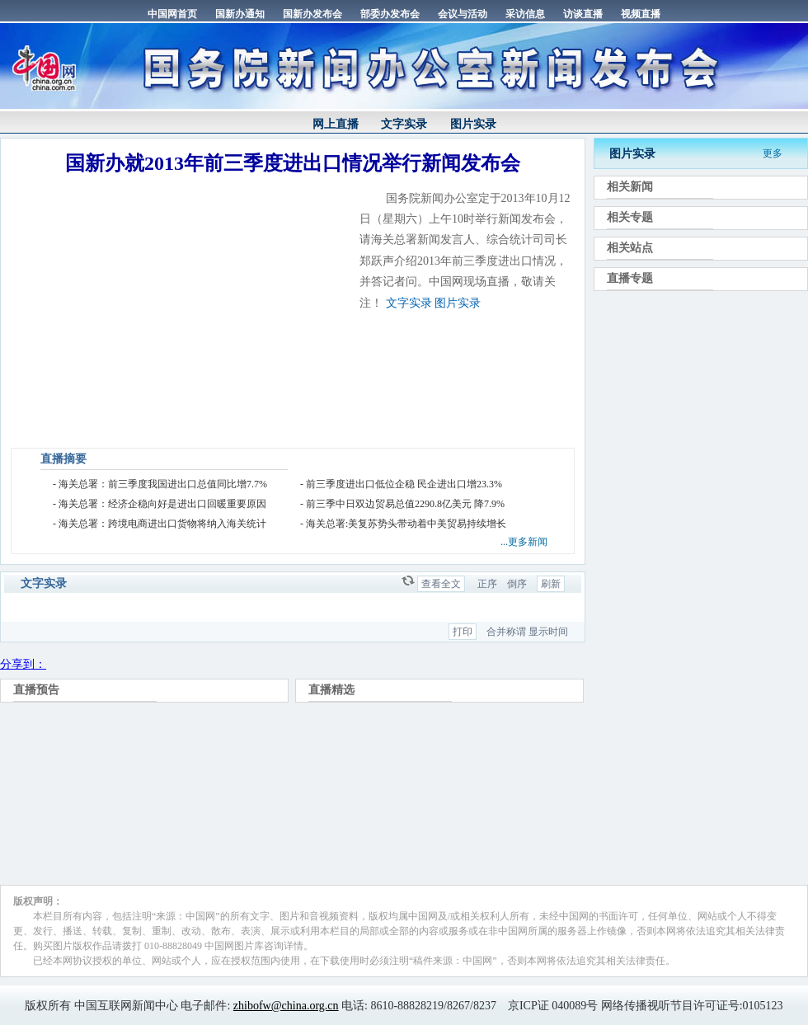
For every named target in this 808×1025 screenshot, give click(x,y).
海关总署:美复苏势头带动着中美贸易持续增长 (406, 523)
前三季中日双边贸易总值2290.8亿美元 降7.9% (405, 504)
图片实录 (473, 124)
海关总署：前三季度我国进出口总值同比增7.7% (163, 484)
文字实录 (404, 124)
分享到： (23, 664)
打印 (462, 631)
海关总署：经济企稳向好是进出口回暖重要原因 (162, 504)
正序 (487, 584)
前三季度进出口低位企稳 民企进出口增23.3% (404, 484)
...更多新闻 (523, 542)
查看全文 (441, 584)
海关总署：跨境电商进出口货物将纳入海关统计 (162, 523)
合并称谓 (506, 631)
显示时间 (548, 631)
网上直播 (335, 124)
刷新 (551, 584)
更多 (772, 153)
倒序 (517, 584)
